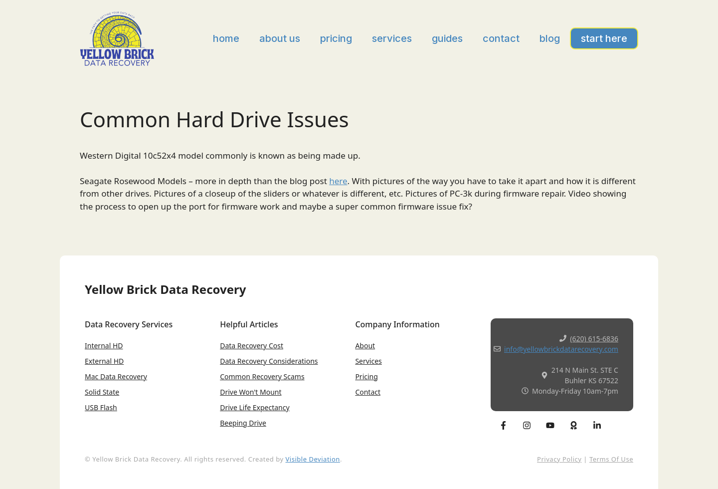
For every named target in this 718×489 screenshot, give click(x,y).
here (338, 181)
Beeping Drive (243, 423)
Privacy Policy (559, 459)
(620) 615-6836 (594, 338)
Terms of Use (611, 459)
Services (392, 38)
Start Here (604, 38)
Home (226, 38)
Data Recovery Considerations (269, 361)
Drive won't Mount (250, 392)
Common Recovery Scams (262, 376)
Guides (447, 38)
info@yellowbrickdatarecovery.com (561, 349)
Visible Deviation (313, 459)
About (365, 345)
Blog (549, 38)
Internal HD (104, 345)
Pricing (336, 38)
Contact (501, 38)
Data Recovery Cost (251, 345)
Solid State (102, 392)
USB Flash (101, 407)
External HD (104, 361)
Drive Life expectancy (254, 407)
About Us (279, 38)
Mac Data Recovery (116, 376)
